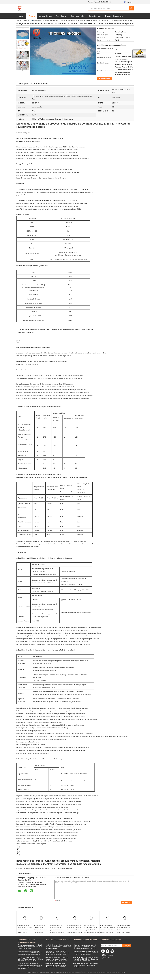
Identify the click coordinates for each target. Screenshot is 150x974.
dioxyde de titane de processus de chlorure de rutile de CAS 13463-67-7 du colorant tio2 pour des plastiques (29, 953)
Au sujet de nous (45, 16)
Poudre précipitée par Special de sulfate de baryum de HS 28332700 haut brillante (86, 965)
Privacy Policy (29, 972)
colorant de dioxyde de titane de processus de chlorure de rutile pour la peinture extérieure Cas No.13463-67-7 (74, 929)
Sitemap (110, 955)
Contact (99, 78)
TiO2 (53, 868)
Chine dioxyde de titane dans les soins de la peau (50, 972)
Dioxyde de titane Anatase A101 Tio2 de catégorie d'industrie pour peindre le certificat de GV (91, 929)
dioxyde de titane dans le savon (37, 868)
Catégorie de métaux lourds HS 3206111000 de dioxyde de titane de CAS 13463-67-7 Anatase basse (57, 953)
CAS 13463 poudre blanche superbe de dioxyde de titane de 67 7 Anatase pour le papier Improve (58, 946)
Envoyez (126, 946)
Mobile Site (106, 958)
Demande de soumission (114, 16)
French (131, 2)
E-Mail (104, 955)
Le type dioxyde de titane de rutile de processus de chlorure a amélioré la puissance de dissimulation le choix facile (57, 931)
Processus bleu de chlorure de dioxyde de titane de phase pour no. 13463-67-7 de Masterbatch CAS (30, 946)
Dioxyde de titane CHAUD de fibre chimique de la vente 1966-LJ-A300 (40, 928)
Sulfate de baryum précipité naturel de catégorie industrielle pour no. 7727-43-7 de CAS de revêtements (86, 953)
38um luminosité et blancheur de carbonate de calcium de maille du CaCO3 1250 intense (107, 928)
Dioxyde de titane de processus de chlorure (44, 20)
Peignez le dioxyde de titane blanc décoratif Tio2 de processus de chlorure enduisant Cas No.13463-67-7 (30, 959)
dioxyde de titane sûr (64, 868)
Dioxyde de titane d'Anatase (57, 940)
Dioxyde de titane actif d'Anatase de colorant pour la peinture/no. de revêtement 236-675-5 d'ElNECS (57, 959)
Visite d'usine (61, 16)
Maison (21, 16)
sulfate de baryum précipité (85, 940)
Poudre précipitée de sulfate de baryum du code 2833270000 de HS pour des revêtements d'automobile (86, 959)
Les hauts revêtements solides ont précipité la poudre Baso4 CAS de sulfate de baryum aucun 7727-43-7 (85, 946)
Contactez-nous (95, 16)
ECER (123, 972)
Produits (32, 16)
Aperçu (19, 20)
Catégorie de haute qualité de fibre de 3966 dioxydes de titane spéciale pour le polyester (24, 929)
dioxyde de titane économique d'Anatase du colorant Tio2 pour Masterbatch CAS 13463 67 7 (56, 965)
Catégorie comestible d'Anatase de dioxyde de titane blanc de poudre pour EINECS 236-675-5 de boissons (124, 929)
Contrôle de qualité (77, 16)
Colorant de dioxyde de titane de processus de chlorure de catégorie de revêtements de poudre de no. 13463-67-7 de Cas (30, 966)
